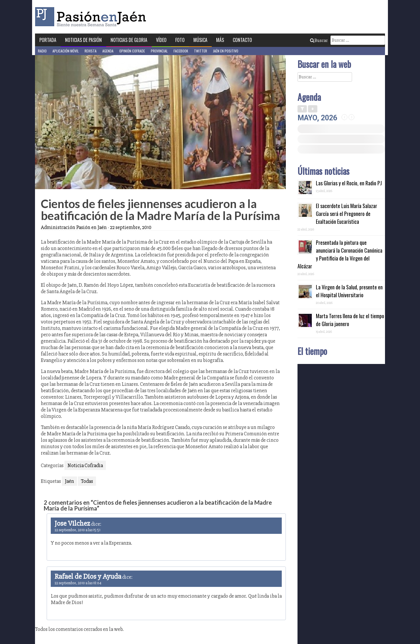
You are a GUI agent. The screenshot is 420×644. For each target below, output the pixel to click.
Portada (47, 39)
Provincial (159, 50)
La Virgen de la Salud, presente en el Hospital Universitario (349, 291)
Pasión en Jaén (92, 17)
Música (200, 39)
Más (220, 39)
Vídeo (161, 39)
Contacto (242, 39)
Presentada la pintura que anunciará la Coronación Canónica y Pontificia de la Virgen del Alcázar (340, 254)
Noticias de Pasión (83, 39)
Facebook (181, 50)
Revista (91, 50)
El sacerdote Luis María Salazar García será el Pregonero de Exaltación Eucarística (346, 213)
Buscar (319, 40)
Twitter (200, 50)
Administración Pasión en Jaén (74, 227)
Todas (87, 481)
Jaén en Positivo (225, 50)
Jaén (69, 481)
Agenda (107, 50)
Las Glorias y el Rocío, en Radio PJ (349, 183)
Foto (180, 39)
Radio (42, 50)
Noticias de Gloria (129, 39)
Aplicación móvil (65, 50)
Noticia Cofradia (85, 465)
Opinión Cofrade (132, 50)
